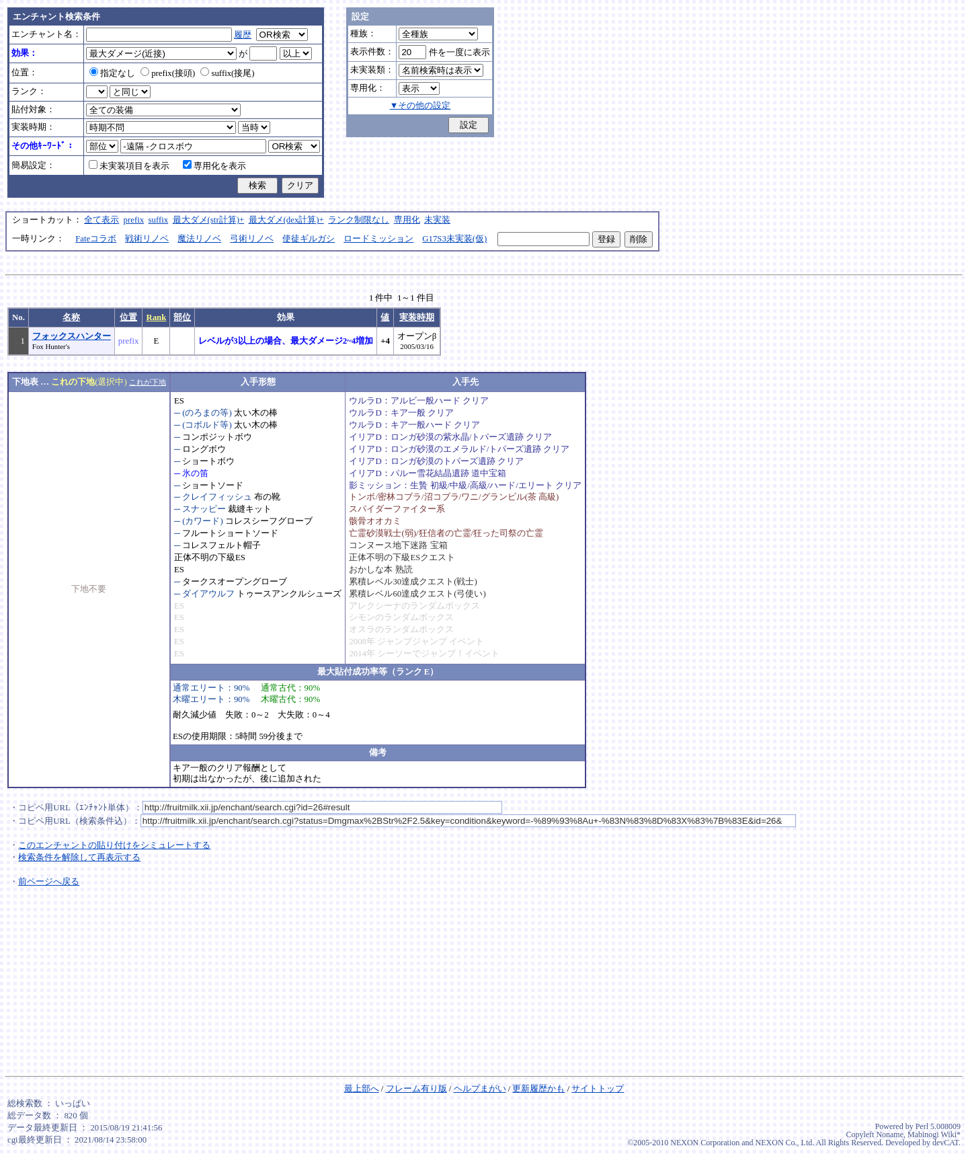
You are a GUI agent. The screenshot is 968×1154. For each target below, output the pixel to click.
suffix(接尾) (227, 73)
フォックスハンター (71, 336)
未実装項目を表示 (129, 166)
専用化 (407, 220)
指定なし (112, 73)
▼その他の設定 (420, 105)
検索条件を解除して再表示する (79, 857)
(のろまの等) (207, 413)
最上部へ (361, 1088)
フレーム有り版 (416, 1088)
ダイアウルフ (208, 594)
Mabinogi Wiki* (934, 1134)
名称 (71, 317)
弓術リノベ (252, 238)
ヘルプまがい (480, 1088)
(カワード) (202, 521)
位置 (128, 317)
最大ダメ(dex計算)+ (286, 220)
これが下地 (147, 382)
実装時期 (416, 317)
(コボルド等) (207, 425)
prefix (134, 220)
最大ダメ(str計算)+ (209, 220)
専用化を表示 (214, 166)
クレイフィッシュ (217, 497)
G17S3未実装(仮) (454, 238)
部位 (182, 317)
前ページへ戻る (48, 881)
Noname (889, 1134)
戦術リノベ (147, 238)
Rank (156, 317)
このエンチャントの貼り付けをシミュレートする (114, 845)
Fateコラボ (95, 238)
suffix (159, 220)
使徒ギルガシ (308, 238)
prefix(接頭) (167, 73)
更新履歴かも (538, 1088)
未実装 (437, 220)
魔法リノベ (199, 238)
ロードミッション (378, 238)
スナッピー (204, 509)
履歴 (242, 35)
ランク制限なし (358, 220)
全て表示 (101, 220)
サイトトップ (597, 1088)
